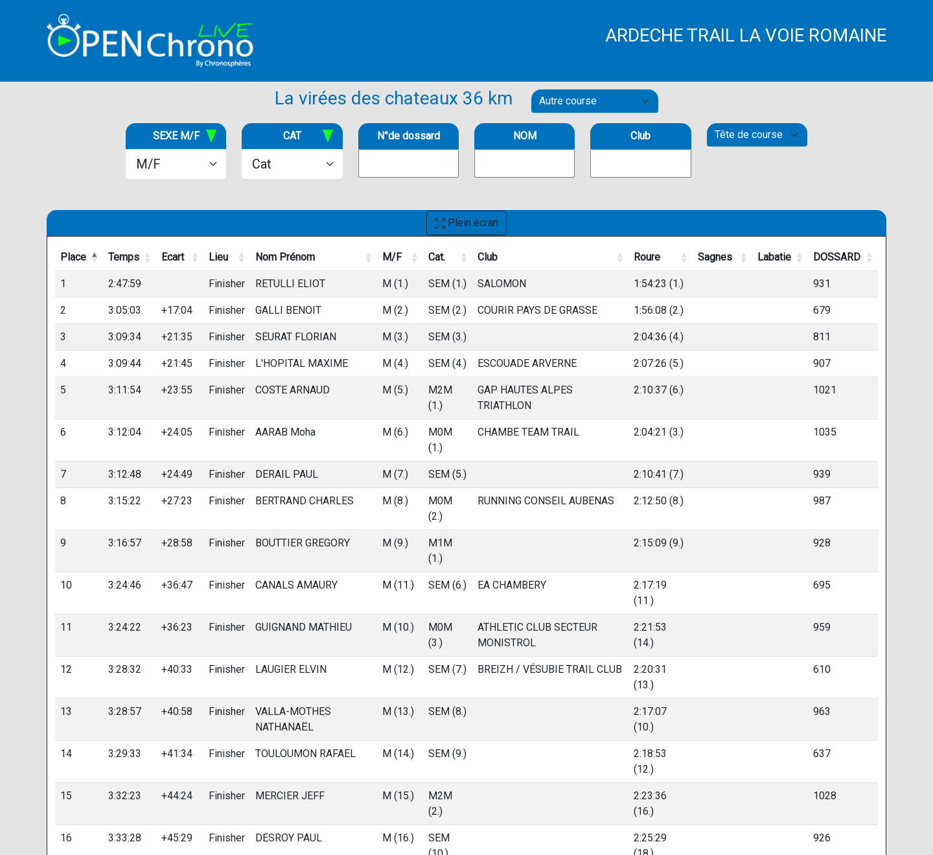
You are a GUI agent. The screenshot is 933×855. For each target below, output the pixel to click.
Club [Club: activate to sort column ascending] (488, 257)
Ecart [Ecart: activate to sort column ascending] (172, 257)
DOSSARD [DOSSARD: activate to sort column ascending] (836, 257)
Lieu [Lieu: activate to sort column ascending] (218, 257)
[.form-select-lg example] (176, 164)
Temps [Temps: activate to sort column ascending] (123, 257)
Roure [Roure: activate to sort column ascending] (647, 257)
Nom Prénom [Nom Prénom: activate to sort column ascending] (285, 257)
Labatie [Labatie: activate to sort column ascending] (774, 257)
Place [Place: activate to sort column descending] (73, 257)
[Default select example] (594, 101)
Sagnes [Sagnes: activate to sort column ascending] (715, 257)
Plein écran (466, 223)
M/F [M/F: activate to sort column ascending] (392, 257)
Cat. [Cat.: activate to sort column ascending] (436, 257)
